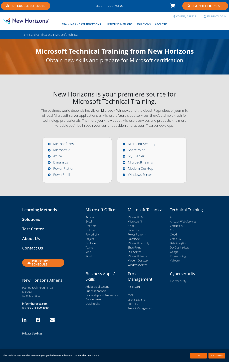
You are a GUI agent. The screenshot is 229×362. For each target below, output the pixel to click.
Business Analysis (96, 291)
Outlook (90, 230)
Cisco (173, 230)
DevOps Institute (179, 247)
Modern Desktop (140, 168)
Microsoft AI (62, 150)
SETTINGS (217, 355)
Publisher (91, 243)
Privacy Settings (32, 333)
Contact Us (32, 248)
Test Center (33, 229)
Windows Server (140, 174)
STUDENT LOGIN (215, 16)
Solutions (144, 24)
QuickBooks (93, 304)
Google (174, 252)
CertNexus (176, 226)
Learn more (93, 355)
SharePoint (136, 150)
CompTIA (175, 239)
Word (89, 256)
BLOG (99, 6)
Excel (89, 221)
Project (90, 239)
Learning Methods (119, 24)
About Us (161, 24)
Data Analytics (178, 243)
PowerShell (61, 174)
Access (90, 217)
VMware (175, 260)
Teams (89, 247)
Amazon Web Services (183, 221)
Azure (57, 156)
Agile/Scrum (135, 286)
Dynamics (60, 162)
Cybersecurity (178, 281)
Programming (178, 256)
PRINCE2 (133, 304)
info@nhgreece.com (35, 304)
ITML (130, 295)
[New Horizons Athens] (29, 20)
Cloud (173, 234)
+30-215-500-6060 (38, 308)
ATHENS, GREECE (184, 16)
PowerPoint (92, 234)
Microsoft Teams (140, 162)
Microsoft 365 (63, 144)
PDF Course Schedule (25, 6)
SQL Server (136, 156)
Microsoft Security (141, 144)
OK (198, 355)
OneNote (91, 226)
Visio (88, 252)
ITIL (130, 291)
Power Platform (65, 168)
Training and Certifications (81, 24)
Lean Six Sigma (136, 300)
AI (171, 217)
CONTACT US (115, 6)
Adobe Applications (97, 286)
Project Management (140, 308)
